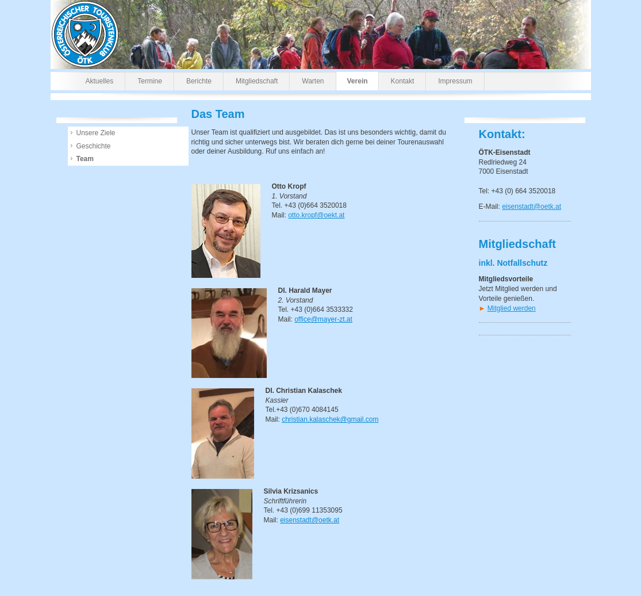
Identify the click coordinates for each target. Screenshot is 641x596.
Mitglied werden (512, 308)
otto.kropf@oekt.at (316, 215)
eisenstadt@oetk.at (531, 207)
